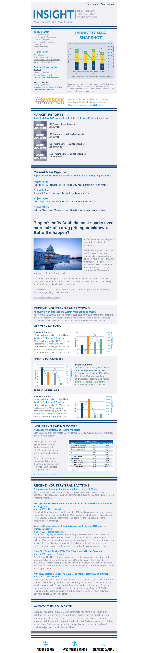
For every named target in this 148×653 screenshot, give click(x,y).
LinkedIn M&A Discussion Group (47, 59)
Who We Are (39, 55)
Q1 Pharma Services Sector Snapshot (67, 143)
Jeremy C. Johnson (41, 82)
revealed (80, 585)
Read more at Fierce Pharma (47, 297)
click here (97, 105)
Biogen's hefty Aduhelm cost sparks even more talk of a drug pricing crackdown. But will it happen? (73, 228)
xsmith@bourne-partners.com (46, 77)
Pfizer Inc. (38, 557)
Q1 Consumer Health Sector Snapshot (67, 134)
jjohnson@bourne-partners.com (47, 89)
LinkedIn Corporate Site (43, 57)
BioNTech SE (53, 557)
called (41, 281)
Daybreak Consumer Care (44, 62)
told (59, 289)
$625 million (82, 512)
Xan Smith (38, 70)
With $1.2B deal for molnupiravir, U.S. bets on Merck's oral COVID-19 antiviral (71, 573)
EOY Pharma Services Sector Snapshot (67, 153)
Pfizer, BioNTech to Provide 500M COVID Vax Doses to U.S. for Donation (68, 551)
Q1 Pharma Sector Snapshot (62, 124)
